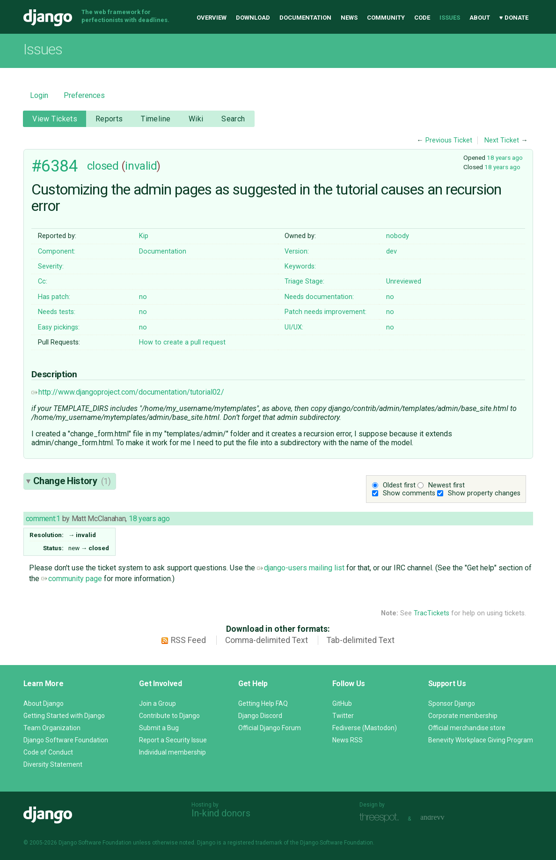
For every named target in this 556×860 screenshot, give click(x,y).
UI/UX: (294, 327)
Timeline (155, 118)
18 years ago (505, 157)
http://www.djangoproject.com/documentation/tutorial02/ (127, 392)
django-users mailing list (300, 567)
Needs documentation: (319, 297)
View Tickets (54, 118)
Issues (449, 17)
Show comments (409, 493)
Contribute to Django (169, 715)
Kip (143, 236)
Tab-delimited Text (361, 640)
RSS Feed (188, 640)
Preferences (84, 95)
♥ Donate (513, 17)
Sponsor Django (451, 703)
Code (422, 17)
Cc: (42, 281)
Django (47, 17)
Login (39, 95)
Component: (56, 251)
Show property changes (484, 493)
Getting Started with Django (64, 715)
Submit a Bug (159, 728)
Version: (297, 251)
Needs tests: (56, 312)
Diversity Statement (52, 764)
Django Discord (260, 715)
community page (71, 578)
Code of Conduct (48, 752)
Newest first (446, 485)
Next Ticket (501, 140)
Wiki (196, 118)
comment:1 (43, 518)
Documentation (305, 17)
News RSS (347, 740)
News (349, 17)
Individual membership (172, 752)
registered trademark (254, 842)
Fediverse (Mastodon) (364, 728)
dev (391, 251)
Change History (72, 480)
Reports (109, 118)
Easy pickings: (59, 327)
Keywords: (300, 266)
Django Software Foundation (65, 740)
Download (253, 17)
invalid (141, 165)
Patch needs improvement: (325, 312)
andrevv (443, 817)
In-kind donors (220, 813)
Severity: (51, 266)
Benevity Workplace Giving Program (480, 740)
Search (233, 118)
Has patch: (54, 297)
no (143, 297)
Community (386, 17)
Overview (212, 17)
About (479, 17)
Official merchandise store (466, 728)
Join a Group (157, 703)
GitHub (342, 703)
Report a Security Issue (173, 740)
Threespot (381, 817)
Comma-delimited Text (266, 640)
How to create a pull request (182, 342)
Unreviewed (403, 281)
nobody (397, 236)
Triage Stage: (304, 281)
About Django (43, 703)
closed (102, 165)
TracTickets (431, 613)
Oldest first (399, 485)
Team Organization (51, 728)
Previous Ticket (448, 140)
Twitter (343, 715)
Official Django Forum (269, 728)
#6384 (54, 166)
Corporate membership (462, 715)
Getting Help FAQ (263, 703)
